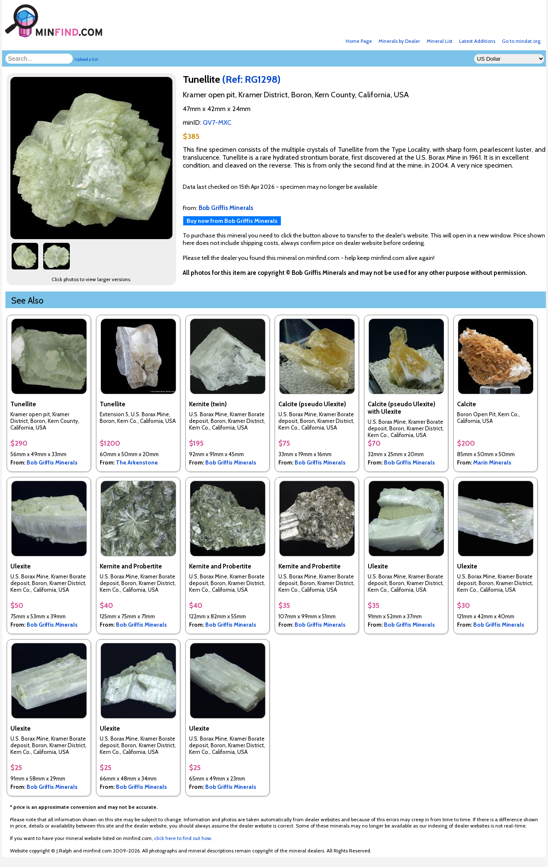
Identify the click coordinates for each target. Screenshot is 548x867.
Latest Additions (477, 41)
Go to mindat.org (521, 41)
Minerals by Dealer (399, 41)
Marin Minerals (492, 462)
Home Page (359, 41)
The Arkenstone (137, 462)
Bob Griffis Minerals (52, 462)
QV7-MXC (217, 122)
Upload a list (86, 59)
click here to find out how (182, 838)
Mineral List (439, 41)
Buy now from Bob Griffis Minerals (232, 220)
